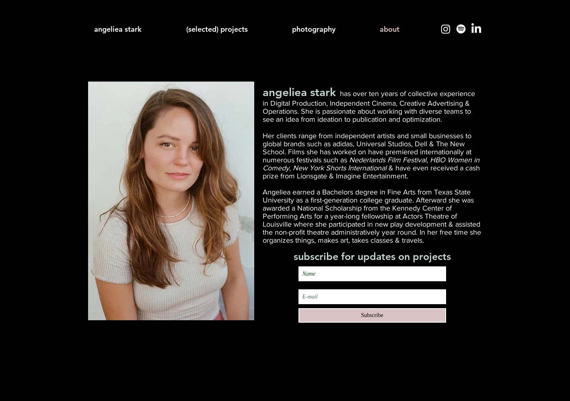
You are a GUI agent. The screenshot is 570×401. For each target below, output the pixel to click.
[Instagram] (446, 29)
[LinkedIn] (476, 29)
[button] (330, 29)
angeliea (285, 92)
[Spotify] (461, 29)
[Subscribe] (372, 315)
